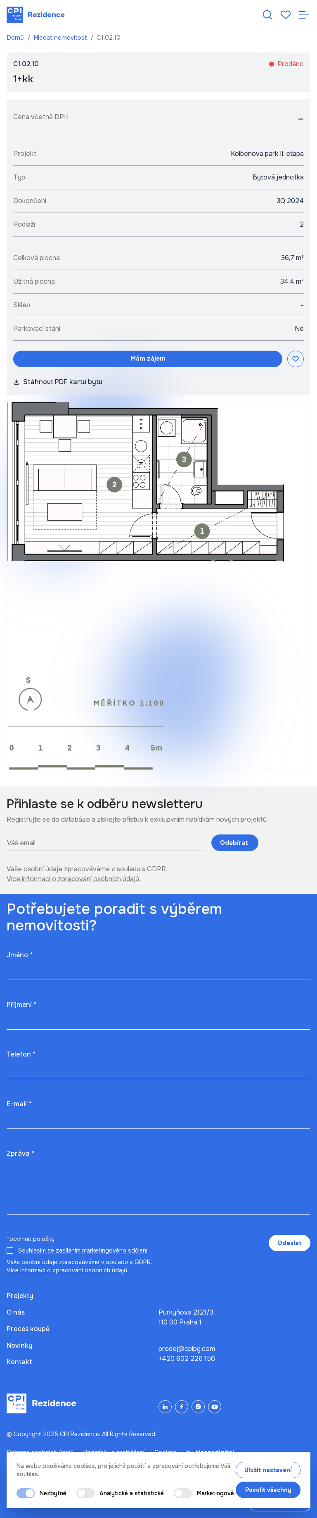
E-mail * (19, 1104)
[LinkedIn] (165, 1406)
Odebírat (235, 843)
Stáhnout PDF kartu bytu (57, 382)
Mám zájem (148, 358)
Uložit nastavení (268, 1470)
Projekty (20, 1295)
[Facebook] (181, 1406)
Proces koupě (28, 1328)
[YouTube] (214, 1406)
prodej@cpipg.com (186, 1348)
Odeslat (289, 1243)
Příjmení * (21, 1004)
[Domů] (36, 15)
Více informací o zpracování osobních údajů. (73, 879)
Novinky (20, 1345)
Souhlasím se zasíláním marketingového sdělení (82, 1250)
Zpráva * (20, 1153)
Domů (16, 37)
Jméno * (20, 955)
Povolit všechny (268, 1490)
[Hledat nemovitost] (267, 15)
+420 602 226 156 (186, 1358)
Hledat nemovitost (61, 37)
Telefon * (21, 1054)
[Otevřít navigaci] (303, 15)
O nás (16, 1312)
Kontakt (19, 1362)
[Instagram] (198, 1406)
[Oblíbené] (285, 15)
